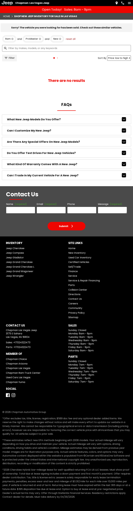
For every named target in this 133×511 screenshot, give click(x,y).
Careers (73, 303)
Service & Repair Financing (84, 280)
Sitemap (73, 317)
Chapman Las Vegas (18, 368)
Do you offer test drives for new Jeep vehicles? (66, 153)
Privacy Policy (76, 313)
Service (72, 276)
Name (16, 204)
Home (6, 16)
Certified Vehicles (78, 262)
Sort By (102, 58)
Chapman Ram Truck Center (23, 373)
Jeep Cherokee (15, 248)
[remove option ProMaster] (33, 39)
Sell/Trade (74, 267)
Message (110, 204)
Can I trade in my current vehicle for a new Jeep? (66, 175)
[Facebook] (7, 395)
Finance (73, 271)
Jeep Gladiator (15, 257)
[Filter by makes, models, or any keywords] (66, 48)
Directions (74, 294)
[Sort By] (119, 58)
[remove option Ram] (9, 39)
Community (75, 308)
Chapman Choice (16, 359)
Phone (71, 204)
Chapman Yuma (15, 382)
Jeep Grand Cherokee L (20, 267)
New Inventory (77, 253)
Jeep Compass (15, 253)
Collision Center (77, 290)
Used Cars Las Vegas (18, 377)
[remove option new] (57, 39)
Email (47, 204)
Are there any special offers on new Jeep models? (66, 142)
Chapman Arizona (16, 363)
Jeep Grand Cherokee (19, 262)
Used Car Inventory (79, 257)
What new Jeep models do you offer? (66, 119)
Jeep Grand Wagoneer (19, 271)
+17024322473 (21, 342)
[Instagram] (13, 395)
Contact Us (75, 299)
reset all (70, 39)
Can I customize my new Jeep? (66, 130)
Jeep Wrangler (15, 276)
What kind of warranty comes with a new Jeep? (66, 164)
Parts (71, 285)
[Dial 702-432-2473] (123, 3)
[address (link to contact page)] (117, 3)
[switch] (129, 3)
